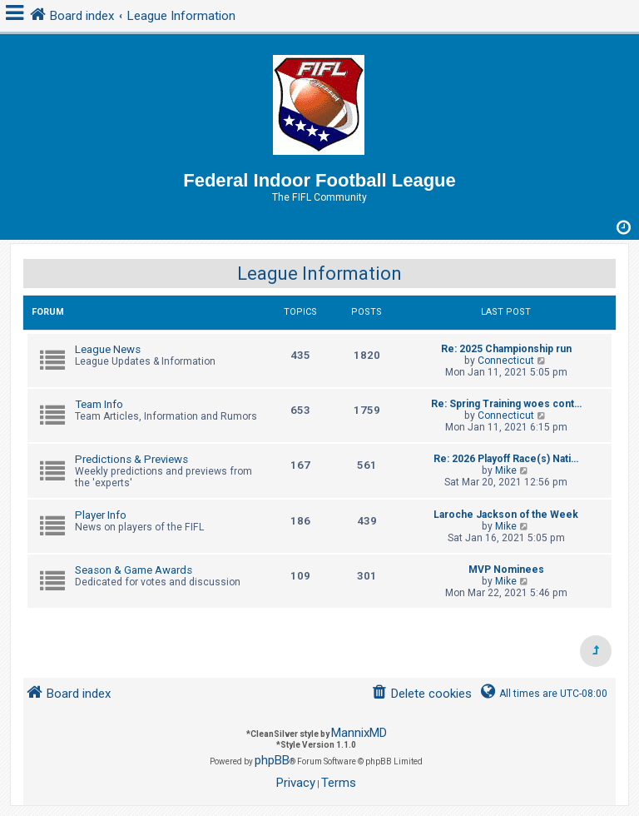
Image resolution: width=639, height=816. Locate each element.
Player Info (100, 515)
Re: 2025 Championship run (506, 349)
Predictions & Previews (131, 459)
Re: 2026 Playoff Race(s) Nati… (505, 459)
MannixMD (359, 732)
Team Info (99, 404)
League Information (319, 273)
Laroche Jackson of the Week (505, 514)
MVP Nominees (506, 569)
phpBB (272, 760)
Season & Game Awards (133, 570)
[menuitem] (421, 694)
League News (108, 349)
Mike (506, 470)
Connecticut (506, 360)
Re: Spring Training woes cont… (506, 404)
